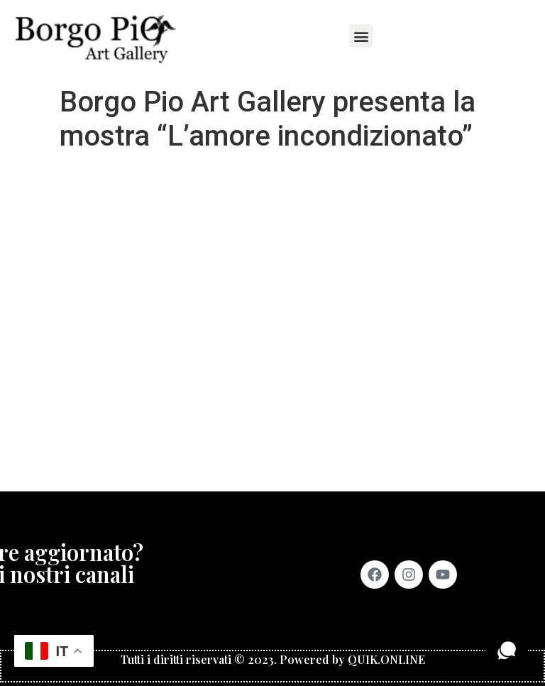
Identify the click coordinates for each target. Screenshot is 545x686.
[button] (361, 36)
